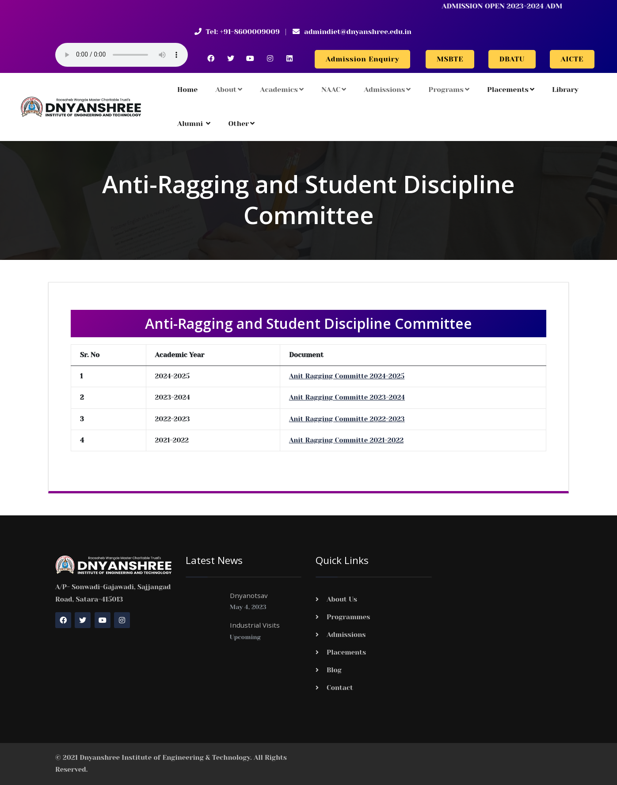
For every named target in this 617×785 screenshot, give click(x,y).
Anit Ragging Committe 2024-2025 (346, 376)
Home (187, 89)
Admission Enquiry (362, 59)
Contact (340, 688)
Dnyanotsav (249, 595)
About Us (342, 599)
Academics (282, 89)
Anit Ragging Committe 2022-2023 (347, 419)
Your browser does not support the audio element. (121, 55)
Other (241, 123)
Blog (334, 670)
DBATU (512, 59)
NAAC (333, 89)
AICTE (572, 59)
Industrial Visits (255, 625)
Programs (448, 89)
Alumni (193, 123)
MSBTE (450, 59)
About (228, 89)
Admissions (387, 89)
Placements (510, 89)
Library (565, 89)
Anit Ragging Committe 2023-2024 (347, 397)
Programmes (348, 617)
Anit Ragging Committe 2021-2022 (346, 440)
